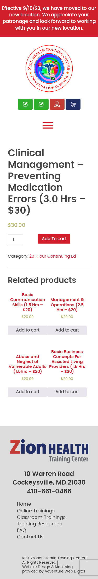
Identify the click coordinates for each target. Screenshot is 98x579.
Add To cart (54, 239)
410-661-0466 (49, 491)
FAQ (21, 530)
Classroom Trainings (41, 517)
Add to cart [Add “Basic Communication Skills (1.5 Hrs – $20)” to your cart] (27, 330)
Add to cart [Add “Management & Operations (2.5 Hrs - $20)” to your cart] (67, 330)
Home (24, 504)
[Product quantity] (15, 239)
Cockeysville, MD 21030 (49, 483)
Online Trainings (36, 511)
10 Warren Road (49, 474)
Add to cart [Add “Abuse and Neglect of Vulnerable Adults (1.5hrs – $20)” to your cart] (27, 392)
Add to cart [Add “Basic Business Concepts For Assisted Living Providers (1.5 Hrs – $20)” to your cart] (67, 392)
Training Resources (39, 524)
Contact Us (30, 537)
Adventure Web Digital (65, 571)
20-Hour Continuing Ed (52, 256)
